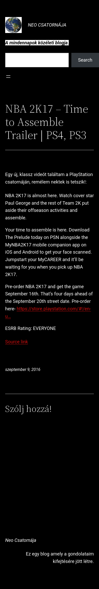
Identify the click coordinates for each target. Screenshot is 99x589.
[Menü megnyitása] (8, 76)
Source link (16, 341)
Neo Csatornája (47, 25)
